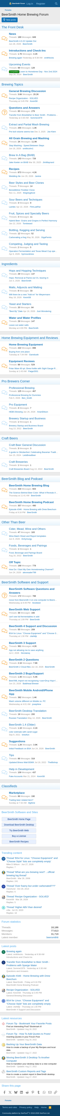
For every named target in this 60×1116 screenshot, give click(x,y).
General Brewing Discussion (27, 91)
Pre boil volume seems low (21, 131)
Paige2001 (33, 371)
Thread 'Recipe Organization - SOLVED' (27, 896)
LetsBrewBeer (29, 455)
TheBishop (53, 762)
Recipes (14, 169)
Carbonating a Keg (17, 237)
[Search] (56, 4)
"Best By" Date (16, 311)
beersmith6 (52, 937)
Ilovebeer (36, 603)
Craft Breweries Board (19, 469)
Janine (38, 176)
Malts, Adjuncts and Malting (25, 287)
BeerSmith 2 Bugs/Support (26, 673)
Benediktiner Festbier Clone (22, 190)
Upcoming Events (19, 64)
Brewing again (15, 58)
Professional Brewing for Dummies (25, 395)
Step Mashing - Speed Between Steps (26, 145)
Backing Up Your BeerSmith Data (24, 1044)
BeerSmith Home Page (19, 819)
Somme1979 (36, 118)
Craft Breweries (18, 461)
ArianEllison (42, 412)
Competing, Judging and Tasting (28, 244)
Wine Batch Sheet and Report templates (27, 536)
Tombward (27, 223)
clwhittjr (33, 636)
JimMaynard (48, 162)
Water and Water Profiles (25, 317)
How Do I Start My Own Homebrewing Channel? (31, 569)
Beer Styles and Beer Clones (26, 182)
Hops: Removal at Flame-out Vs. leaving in (28, 278)
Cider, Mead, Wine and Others (27, 528)
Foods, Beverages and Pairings (28, 545)
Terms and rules (9, 1107)
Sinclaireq (25, 653)
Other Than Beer (13, 522)
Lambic (12, 207)
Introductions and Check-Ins (27, 50)
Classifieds (9, 786)
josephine (36, 704)
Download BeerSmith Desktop (19, 824)
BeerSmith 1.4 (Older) (22, 724)
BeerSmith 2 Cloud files (20, 667)
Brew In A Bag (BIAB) (22, 155)
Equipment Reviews (22, 361)
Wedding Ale (15, 176)
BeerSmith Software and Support (25, 582)
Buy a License (19, 836)
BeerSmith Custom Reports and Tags (26, 1071)
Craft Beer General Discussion (27, 445)
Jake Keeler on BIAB (18, 162)
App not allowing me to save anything (26, 650)
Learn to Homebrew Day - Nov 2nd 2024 (33, 71)
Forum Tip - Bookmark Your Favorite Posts (29, 1023)
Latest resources (12, 1018)
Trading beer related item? (21, 800)
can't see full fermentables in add (24, 616)
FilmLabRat (35, 207)
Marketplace (17, 792)
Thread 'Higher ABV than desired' (24, 907)
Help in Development (21, 769)
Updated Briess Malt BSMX (21, 762)
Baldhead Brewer (31, 683)
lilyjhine (31, 803)
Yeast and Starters (20, 304)
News (12, 33)
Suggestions (17, 741)
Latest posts (9, 946)
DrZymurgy (27, 539)
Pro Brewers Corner (16, 381)
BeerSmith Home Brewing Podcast (31, 502)
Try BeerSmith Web (19, 830)
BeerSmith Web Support (24, 609)
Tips (11, 755)
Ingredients (9, 264)
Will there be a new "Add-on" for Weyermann (29, 294)
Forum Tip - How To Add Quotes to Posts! (28, 1033)
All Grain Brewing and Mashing (29, 138)
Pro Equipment (18, 404)
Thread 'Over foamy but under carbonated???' (31, 885)
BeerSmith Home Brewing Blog (29, 485)
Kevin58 (34, 101)
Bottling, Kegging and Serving (27, 230)
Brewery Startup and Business (27, 418)
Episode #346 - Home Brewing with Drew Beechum (32, 509)
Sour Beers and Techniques (25, 199)
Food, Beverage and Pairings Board (25, 553)
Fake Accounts (16, 776)
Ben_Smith (27, 398)
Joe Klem (51, 131)
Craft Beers (10, 438)
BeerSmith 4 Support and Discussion (33, 626)
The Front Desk (13, 27)
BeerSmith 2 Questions (24, 659)
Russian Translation (18, 718)
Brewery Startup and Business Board (26, 425)
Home (44, 1107)
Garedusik (34, 354)
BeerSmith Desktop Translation (27, 710)
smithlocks (49, 58)
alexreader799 (29, 572)
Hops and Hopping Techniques (27, 270)
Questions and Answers (24, 107)
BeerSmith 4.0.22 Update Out (22, 41)
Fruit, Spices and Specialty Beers (29, 213)
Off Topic (15, 562)
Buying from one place (19, 352)
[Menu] (4, 3)
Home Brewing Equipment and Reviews (30, 338)
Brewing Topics (12, 84)
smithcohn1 (28, 148)
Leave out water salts (19, 325)
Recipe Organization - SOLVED (23, 98)
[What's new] (50, 4)
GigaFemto (46, 237)
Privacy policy (25, 1107)
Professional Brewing (22, 387)
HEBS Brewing (16, 412)
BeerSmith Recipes (19, 841)
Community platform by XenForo (26, 1113)
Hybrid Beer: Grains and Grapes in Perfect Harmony (33, 220)
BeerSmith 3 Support (22, 643)
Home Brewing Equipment (26, 344)
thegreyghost (29, 193)
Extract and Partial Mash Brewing (29, 124)
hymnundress (27, 254)
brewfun (25, 735)
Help (36, 1107)
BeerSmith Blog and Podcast (22, 479)
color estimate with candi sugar (23, 732)
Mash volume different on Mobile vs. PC (27, 701)
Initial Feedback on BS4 (20, 748)
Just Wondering (44, 311)
